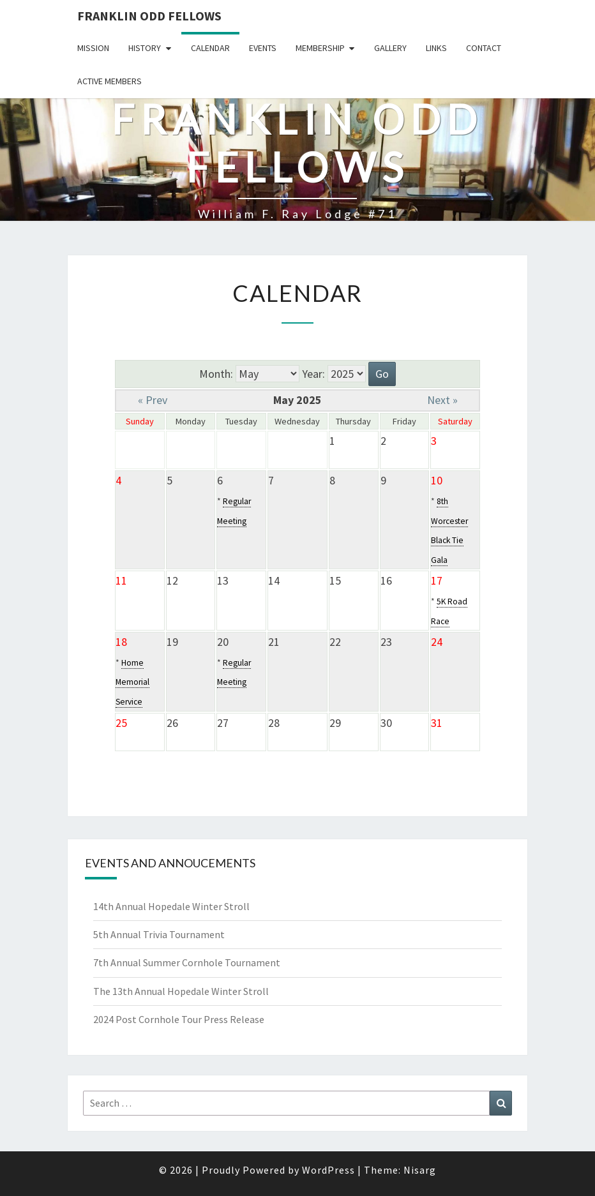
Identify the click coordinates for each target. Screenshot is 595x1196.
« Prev (152, 399)
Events (262, 48)
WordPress (328, 1169)
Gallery (390, 48)
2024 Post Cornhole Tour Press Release (178, 1019)
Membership (320, 48)
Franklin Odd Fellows (149, 16)
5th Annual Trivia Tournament (159, 934)
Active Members (109, 81)
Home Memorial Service (132, 682)
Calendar (210, 48)
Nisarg (419, 1169)
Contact (483, 48)
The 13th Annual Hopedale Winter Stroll (181, 991)
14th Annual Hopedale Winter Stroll (171, 906)
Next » (442, 399)
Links (436, 48)
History (144, 48)
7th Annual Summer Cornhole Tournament (186, 962)
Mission (93, 48)
